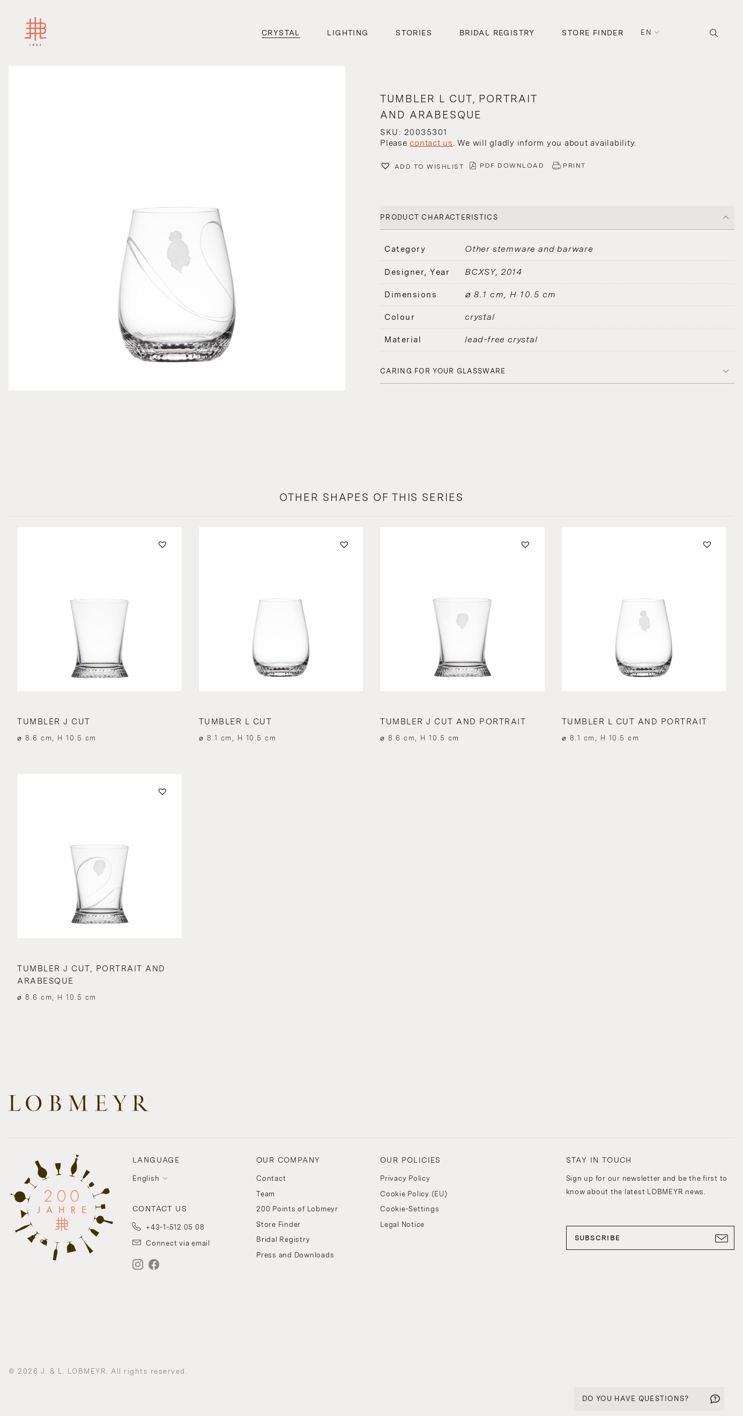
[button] (186, 229)
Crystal (281, 32)
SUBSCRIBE (650, 1238)
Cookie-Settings (409, 1209)
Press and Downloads (295, 1255)
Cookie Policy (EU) (414, 1194)
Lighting (347, 32)
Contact (271, 1178)
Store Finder (592, 32)
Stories (414, 32)
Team (265, 1194)
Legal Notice (402, 1224)
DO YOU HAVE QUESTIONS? (635, 1399)
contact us (431, 143)
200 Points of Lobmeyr (297, 1209)
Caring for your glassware (443, 371)
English (145, 1178)
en (646, 32)
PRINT (574, 165)
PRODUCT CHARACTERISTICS (439, 217)
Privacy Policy (405, 1178)
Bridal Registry (497, 32)
